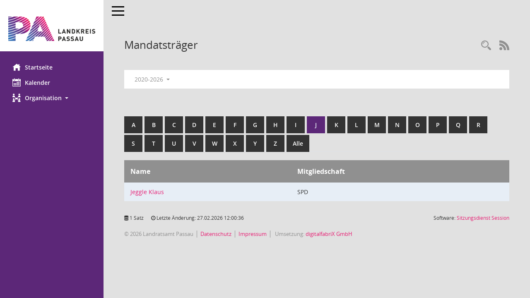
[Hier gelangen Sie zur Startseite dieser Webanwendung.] (52, 28)
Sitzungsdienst (483, 217)
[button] (52, 98)
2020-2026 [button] (152, 79)
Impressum (252, 234)
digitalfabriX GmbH (329, 234)
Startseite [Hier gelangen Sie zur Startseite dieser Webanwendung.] (32, 67)
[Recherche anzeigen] (486, 46)
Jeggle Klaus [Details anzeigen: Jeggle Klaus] (147, 192)
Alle (298, 143)
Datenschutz (215, 234)
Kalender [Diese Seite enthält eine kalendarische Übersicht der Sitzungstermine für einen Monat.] (31, 82)
